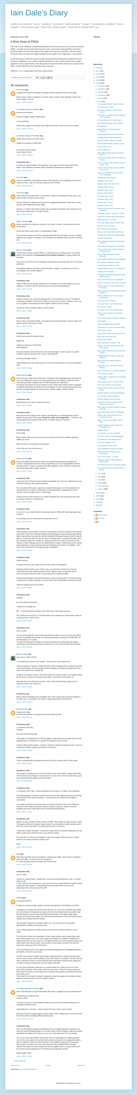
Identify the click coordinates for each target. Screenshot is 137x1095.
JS (99, 522)
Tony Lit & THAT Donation (106, 301)
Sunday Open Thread (105, 202)
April (99, 480)
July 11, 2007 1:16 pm (24, 311)
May (99, 477)
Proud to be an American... (106, 226)
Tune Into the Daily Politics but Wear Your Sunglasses (110, 174)
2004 (98, 499)
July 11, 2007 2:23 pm (24, 502)
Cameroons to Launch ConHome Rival (110, 327)
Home (48, 1065)
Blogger (78, 1083)
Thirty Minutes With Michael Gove (109, 439)
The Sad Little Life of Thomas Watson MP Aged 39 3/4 (110, 250)
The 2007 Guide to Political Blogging (110, 436)
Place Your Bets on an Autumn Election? (111, 371)
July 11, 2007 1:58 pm (24, 405)
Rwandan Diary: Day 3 (105, 196)
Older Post (81, 1065)
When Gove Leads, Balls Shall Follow (110, 232)
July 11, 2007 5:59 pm (24, 781)
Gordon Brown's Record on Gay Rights (111, 246)
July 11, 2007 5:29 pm (24, 702)
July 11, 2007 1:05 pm (24, 243)
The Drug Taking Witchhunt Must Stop (110, 223)
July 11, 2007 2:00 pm (24, 451)
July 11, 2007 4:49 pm (24, 588)
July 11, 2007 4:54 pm (24, 621)
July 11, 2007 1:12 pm (24, 289)
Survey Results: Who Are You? (108, 265)
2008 (98, 80)
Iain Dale (19, 177)
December (102, 86)
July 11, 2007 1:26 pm (24, 368)
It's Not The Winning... (105, 238)
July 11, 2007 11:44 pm (24, 981)
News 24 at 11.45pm (104, 307)
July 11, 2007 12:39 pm (24, 102)
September (102, 95)
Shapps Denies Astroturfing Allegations (111, 393)
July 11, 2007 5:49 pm (24, 750)
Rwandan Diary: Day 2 (105, 199)
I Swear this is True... (104, 147)
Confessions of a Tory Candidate (108, 433)
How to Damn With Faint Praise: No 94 (111, 333)
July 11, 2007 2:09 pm (24, 471)
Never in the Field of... (105, 340)
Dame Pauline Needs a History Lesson (111, 144)
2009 (98, 77)
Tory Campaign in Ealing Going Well (110, 449)
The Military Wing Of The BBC (27, 109)
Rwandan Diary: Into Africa (106, 220)
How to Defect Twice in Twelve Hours (110, 382)
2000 (98, 505)
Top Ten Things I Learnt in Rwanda (109, 140)
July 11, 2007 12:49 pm (24, 170)
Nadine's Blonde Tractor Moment (108, 399)
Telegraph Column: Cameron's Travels (110, 213)
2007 (98, 83)
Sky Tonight (101, 321)
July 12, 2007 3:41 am (24, 1056)
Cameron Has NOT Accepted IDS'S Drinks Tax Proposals (109, 403)
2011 (98, 71)
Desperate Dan (22, 375)
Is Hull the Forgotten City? (106, 442)
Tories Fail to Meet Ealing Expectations (111, 217)
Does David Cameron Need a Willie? (110, 123)
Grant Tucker (102, 515)
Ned (17, 854)
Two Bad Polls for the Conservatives (110, 310)
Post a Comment (20, 1061)
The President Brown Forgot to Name (110, 104)
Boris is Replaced (103, 150)
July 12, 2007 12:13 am (24, 1019)
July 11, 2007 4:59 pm (24, 647)
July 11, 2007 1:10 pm (24, 274)
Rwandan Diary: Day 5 (105, 181)
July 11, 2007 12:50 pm (24, 186)
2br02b (19, 898)
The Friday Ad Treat (104, 330)
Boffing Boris (101, 126)
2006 (98, 493)
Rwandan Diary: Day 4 (105, 190)
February (101, 486)
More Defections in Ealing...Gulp (108, 343)
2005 (98, 496)
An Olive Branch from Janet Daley (109, 120)
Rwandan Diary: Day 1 (105, 205)
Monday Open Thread (105, 193)
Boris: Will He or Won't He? (107, 337)
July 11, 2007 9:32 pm (24, 864)
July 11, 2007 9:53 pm (24, 891)
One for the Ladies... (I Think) (107, 457)
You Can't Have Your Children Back (109, 304)
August (100, 98)
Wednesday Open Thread (106, 178)
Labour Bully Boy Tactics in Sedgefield (110, 412)
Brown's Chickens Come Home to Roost (111, 283)
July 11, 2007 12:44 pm (24, 155)
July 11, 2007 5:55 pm (24, 763)
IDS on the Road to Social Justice (109, 385)
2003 (98, 502)
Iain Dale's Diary (39, 12)
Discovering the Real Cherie (107, 446)
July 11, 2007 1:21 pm (24, 326)
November (102, 89)
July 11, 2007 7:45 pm (24, 812)
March (100, 483)
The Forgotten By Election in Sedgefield (111, 259)
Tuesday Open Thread (105, 107)
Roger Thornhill (22, 221)
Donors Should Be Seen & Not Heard (110, 134)
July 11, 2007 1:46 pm (24, 392)
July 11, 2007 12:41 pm (24, 129)
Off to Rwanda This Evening (107, 229)
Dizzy (20, 71)
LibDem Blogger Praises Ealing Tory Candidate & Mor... (110, 426)
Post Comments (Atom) (28, 1069)
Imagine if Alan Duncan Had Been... (110, 137)
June (100, 474)
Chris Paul (20, 90)
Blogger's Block (102, 430)
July (99, 101)
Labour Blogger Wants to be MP (108, 324)
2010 (98, 74)
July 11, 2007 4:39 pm (24, 550)
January (101, 489)
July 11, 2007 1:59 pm (24, 423)
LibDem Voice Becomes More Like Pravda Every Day (109, 416)
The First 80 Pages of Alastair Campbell (111, 318)
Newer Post (15, 1065)
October (101, 92)
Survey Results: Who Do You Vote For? (111, 269)
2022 (98, 68)
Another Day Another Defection (108, 396)
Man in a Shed (21, 250)
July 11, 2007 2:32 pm (24, 522)
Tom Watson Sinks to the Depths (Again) (111, 465)
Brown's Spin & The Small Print (108, 184)
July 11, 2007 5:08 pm (24, 687)
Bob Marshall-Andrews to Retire (108, 262)
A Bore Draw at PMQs (105, 374)
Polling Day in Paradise (105, 272)
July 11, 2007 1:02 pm (24, 214)
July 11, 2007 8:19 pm (24, 847)
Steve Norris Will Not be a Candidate (110, 280)
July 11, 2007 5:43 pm (24, 717)
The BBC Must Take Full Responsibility (111, 235)
